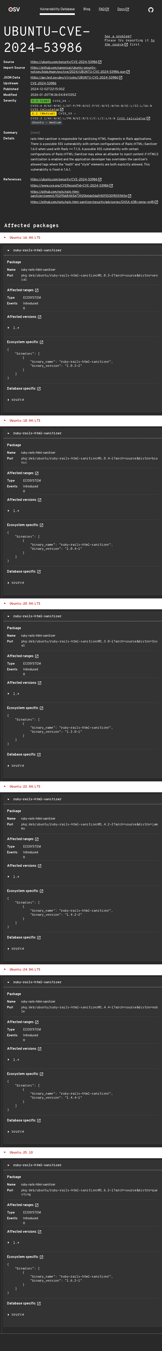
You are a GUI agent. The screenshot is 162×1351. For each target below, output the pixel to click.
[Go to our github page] (150, 11)
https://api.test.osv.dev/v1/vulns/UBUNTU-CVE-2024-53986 (74, 78)
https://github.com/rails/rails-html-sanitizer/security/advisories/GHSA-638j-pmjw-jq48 (92, 202)
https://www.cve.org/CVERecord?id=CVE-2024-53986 (70, 186)
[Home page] (14, 11)
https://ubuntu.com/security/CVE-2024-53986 (64, 62)
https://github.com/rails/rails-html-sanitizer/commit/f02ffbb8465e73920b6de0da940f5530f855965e (79, 194)
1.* (16, 328)
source (17, 400)
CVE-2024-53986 (43, 84)
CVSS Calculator (45, 109)
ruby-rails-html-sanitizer (36, 250)
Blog (86, 9)
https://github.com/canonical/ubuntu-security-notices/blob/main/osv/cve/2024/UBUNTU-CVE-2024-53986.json (78, 70)
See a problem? (118, 37)
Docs (121, 9)
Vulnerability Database (57, 9)
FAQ (102, 9)
